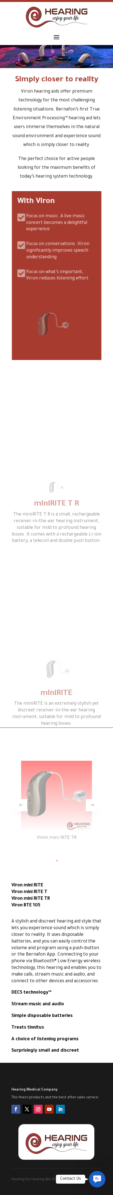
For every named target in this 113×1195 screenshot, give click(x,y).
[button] (84, 805)
